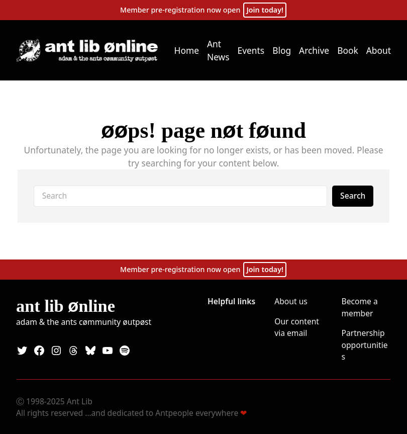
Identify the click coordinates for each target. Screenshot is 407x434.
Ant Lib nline (65, 305)
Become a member (360, 307)
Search (352, 195)
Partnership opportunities (365, 344)
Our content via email (296, 327)
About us (291, 301)
